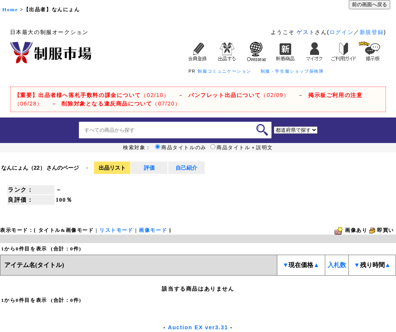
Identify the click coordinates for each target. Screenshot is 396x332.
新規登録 (372, 32)
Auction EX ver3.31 (198, 327)
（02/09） (238, 95)
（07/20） (121, 103)
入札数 (337, 265)
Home (10, 9)
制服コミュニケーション (224, 71)
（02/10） (92, 95)
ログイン (341, 32)
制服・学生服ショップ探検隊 (292, 71)
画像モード (153, 230)
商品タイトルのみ (181, 147)
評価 (149, 168)
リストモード (116, 230)
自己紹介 (186, 168)
